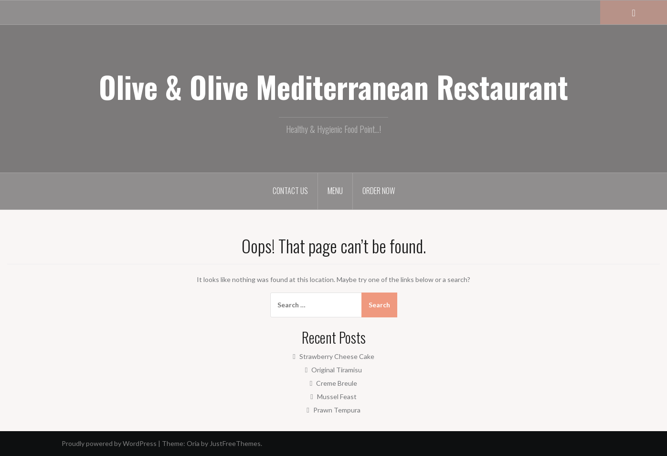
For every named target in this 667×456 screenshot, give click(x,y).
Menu (335, 190)
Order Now (378, 190)
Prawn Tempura (336, 410)
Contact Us (290, 190)
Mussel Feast (337, 396)
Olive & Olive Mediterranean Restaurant (333, 87)
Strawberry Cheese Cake (336, 356)
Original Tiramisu (336, 370)
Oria (193, 443)
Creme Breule (336, 383)
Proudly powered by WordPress (109, 443)
